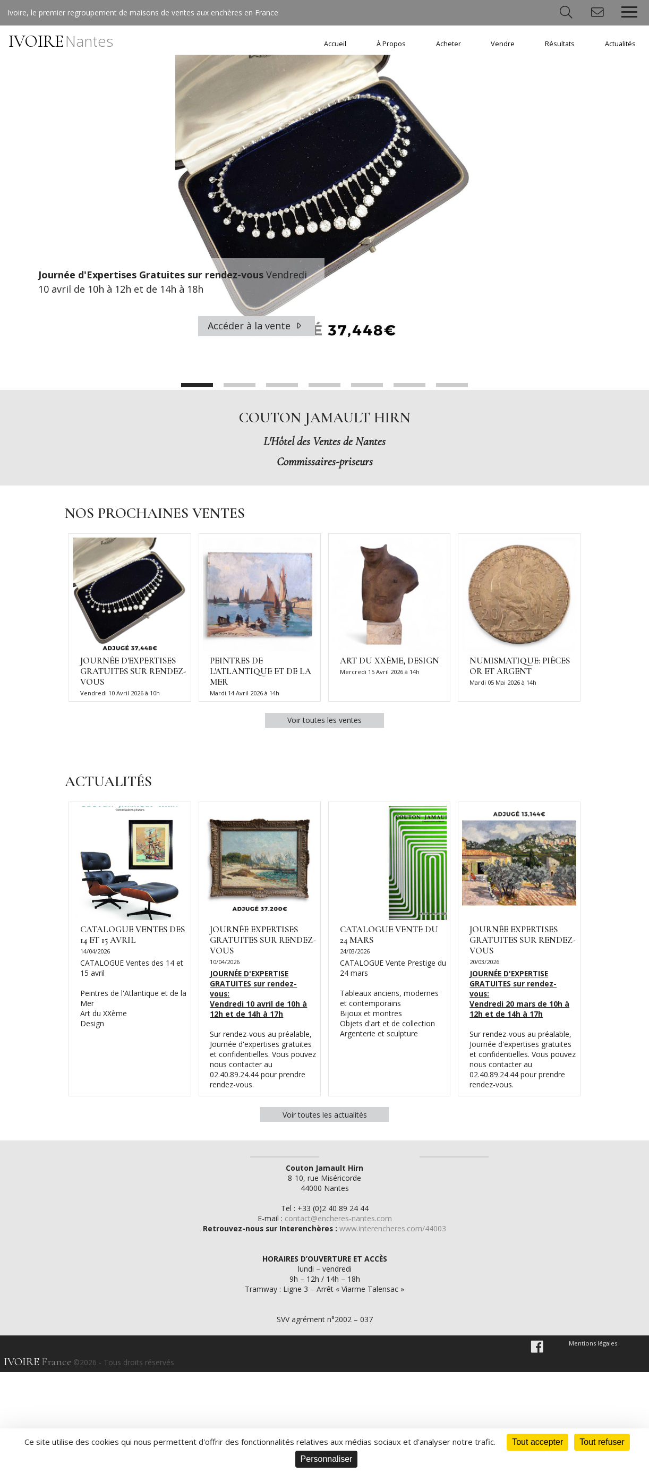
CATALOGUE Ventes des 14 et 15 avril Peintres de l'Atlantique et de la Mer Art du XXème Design (133, 997)
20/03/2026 (484, 966)
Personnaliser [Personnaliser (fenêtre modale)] (327, 1458)
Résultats (560, 43)
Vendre (503, 43)
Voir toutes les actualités (325, 1119)
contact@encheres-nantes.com (338, 1319)
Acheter (448, 43)
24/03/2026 (355, 955)
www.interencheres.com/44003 (393, 1329)
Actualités (620, 43)
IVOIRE (60, 41)
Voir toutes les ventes (324, 723)
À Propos (391, 43)
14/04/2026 (95, 955)
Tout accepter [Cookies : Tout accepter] (537, 1441)
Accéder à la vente (256, 325)
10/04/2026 (225, 966)
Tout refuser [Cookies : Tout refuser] (601, 1441)
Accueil (335, 43)
